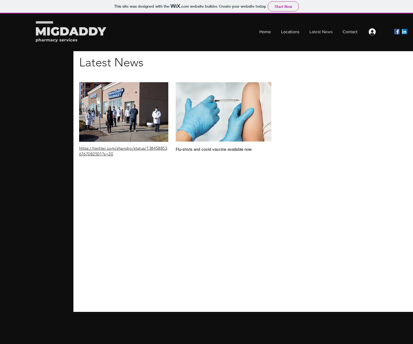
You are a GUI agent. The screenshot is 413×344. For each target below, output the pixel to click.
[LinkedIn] (404, 31)
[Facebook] (397, 31)
